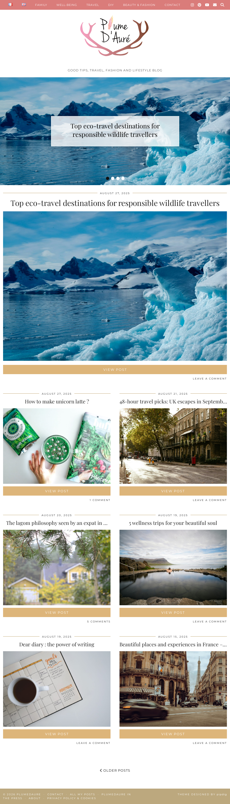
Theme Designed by (202, 794)
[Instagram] (192, 5)
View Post (115, 369)
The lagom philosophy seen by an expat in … (56, 522)
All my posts (82, 794)
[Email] (215, 5)
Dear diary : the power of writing (56, 644)
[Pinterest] (200, 5)
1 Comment (100, 500)
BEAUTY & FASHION (139, 5)
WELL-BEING (66, 5)
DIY (111, 5)
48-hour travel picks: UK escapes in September (173, 401)
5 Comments (99, 621)
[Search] (222, 5)
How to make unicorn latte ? (57, 401)
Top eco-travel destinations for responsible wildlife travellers (115, 129)
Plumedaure (29, 794)
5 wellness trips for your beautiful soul (173, 522)
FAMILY (41, 5)
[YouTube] (207, 5)
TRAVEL (92, 5)
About (35, 798)
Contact (55, 794)
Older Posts (115, 770)
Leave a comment (210, 378)
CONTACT (172, 5)
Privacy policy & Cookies (71, 798)
